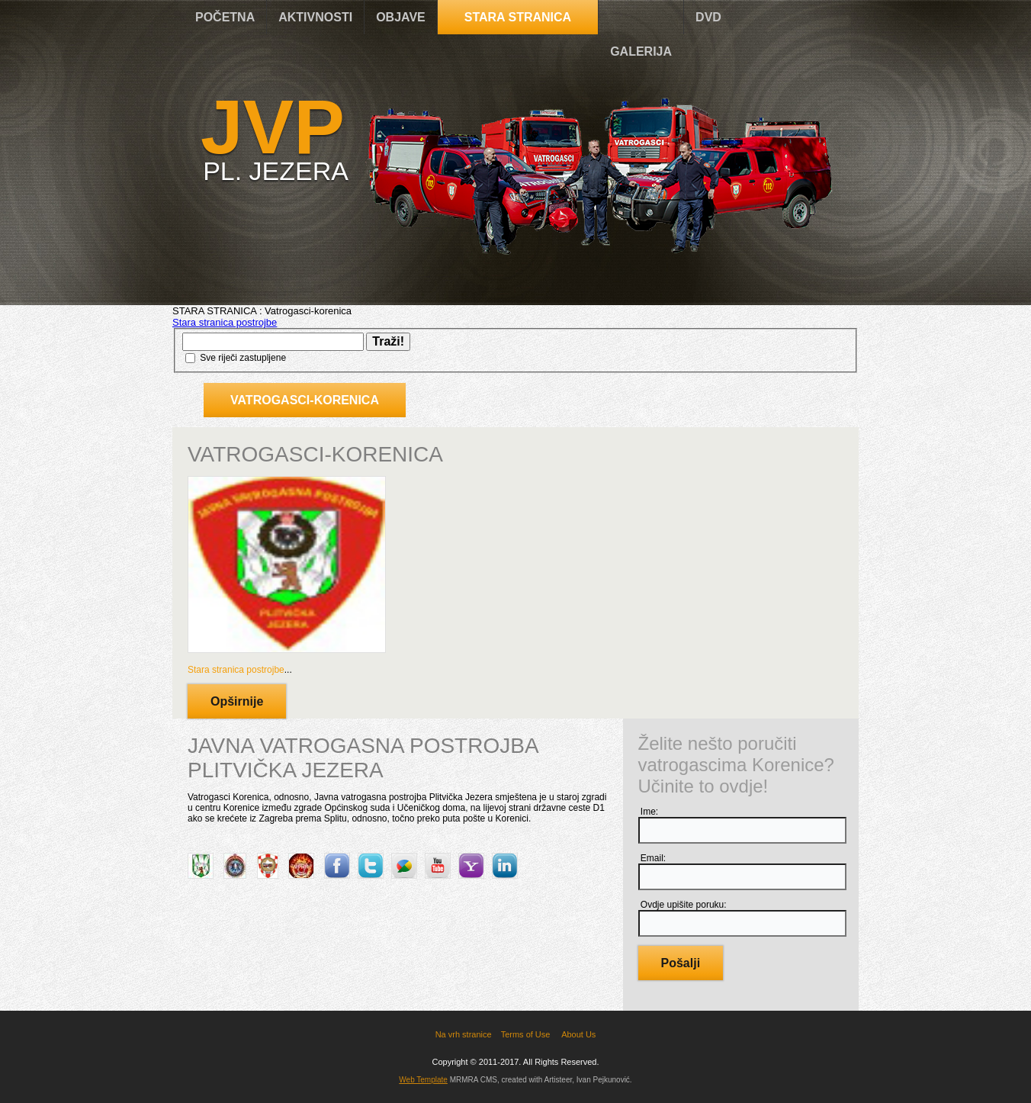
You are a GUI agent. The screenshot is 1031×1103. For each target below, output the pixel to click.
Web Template (423, 1080)
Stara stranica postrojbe (224, 322)
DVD (708, 17)
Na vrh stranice (463, 1034)
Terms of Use (526, 1034)
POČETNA (225, 17)
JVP (273, 126)
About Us (578, 1034)
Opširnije (236, 701)
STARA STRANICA (517, 17)
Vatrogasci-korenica (304, 400)
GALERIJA (641, 51)
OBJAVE (401, 17)
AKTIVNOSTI (315, 17)
